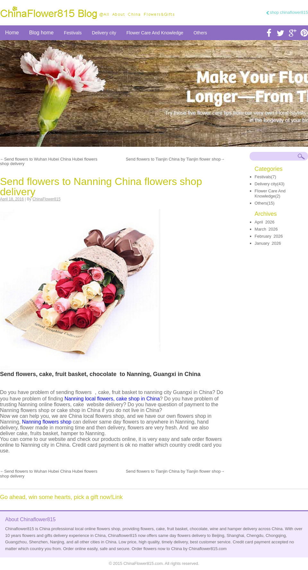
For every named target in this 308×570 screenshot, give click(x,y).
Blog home (41, 32)
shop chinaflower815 (289, 12)
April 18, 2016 (12, 199)
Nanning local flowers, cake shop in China (112, 398)
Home (12, 32)
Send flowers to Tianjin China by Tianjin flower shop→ (175, 159)
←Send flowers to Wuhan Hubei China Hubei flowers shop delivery (49, 161)
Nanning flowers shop (47, 422)
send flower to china (154, 93)
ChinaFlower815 (46, 199)
